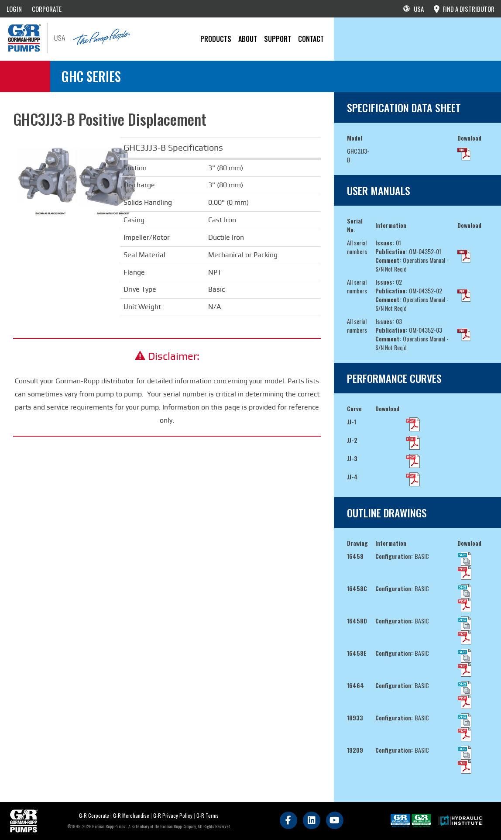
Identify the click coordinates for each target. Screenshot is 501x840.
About (247, 39)
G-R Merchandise (131, 815)
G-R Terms (207, 815)
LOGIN (14, 9)
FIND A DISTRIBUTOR (464, 9)
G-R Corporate (94, 815)
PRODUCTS (215, 39)
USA (413, 9)
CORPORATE (47, 9)
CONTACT (311, 39)
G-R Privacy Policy (172, 815)
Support (277, 39)
